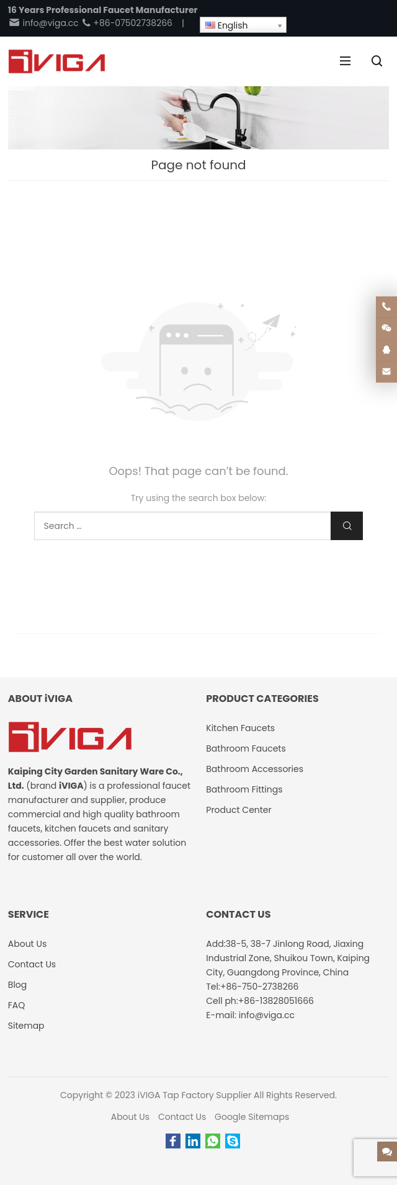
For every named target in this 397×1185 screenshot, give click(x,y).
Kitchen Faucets (240, 728)
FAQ (16, 1005)
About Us (130, 1117)
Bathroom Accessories (254, 769)
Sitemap (26, 1025)
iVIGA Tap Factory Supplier (194, 1095)
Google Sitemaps (252, 1117)
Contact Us (182, 1117)
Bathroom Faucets (245, 748)
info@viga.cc (43, 23)
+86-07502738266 (126, 23)
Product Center (239, 810)
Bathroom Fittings (244, 789)
